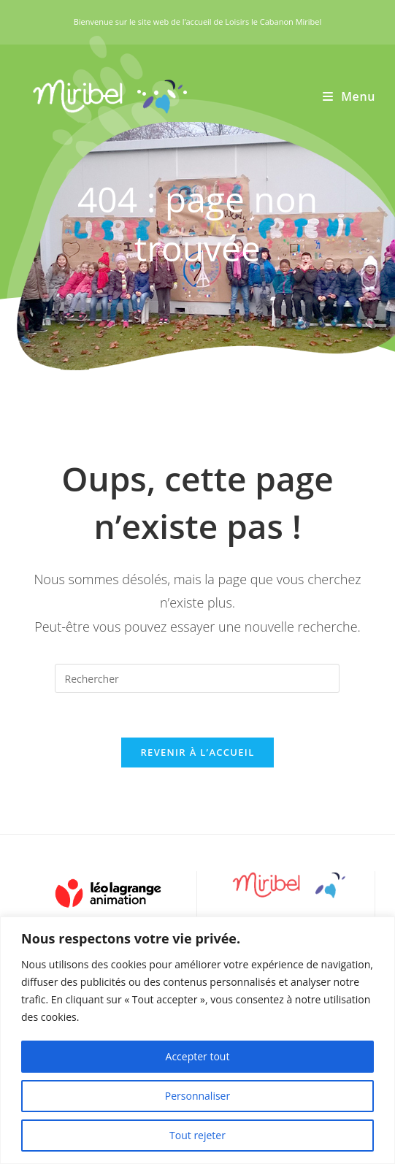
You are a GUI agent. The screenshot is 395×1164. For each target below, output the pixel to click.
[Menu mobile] (349, 96)
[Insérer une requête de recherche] (197, 678)
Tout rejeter (197, 1135)
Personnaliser (197, 1096)
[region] (197, 1040)
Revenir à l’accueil (197, 752)
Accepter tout (198, 1056)
